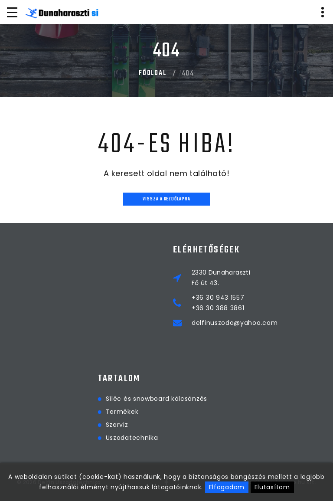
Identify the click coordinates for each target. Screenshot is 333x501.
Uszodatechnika (170, 437)
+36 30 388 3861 (218, 308)
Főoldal (152, 73)
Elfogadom (227, 487)
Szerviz (155, 424)
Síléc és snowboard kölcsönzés (194, 398)
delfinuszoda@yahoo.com (235, 322)
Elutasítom (272, 487)
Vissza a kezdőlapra (166, 199)
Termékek (160, 411)
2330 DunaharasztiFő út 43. (221, 277)
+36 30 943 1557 (218, 297)
